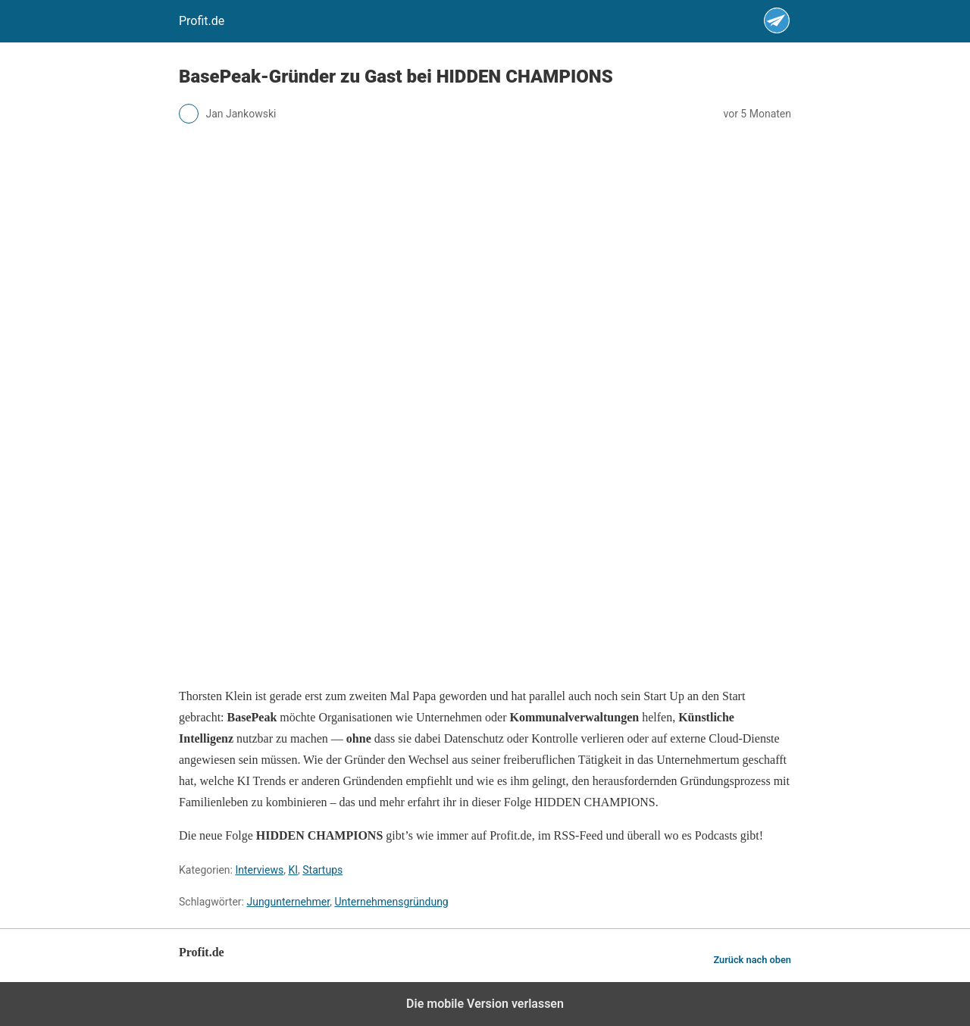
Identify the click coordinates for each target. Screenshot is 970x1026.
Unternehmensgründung (391, 902)
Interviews (259, 870)
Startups (322, 870)
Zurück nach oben (752, 959)
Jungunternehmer (288, 902)
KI (293, 870)
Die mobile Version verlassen (485, 1003)
